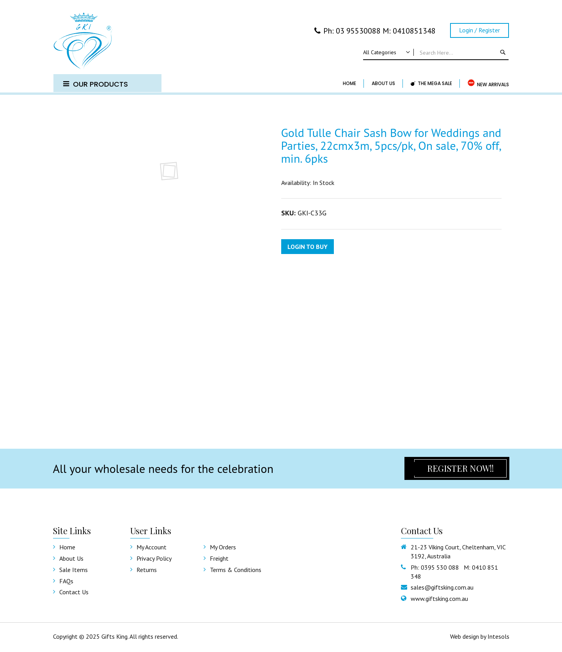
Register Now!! (460, 468)
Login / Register (479, 30)
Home (67, 547)
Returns (147, 570)
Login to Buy (307, 246)
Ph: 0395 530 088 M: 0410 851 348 (454, 571)
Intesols (498, 636)
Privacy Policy (154, 558)
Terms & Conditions (235, 570)
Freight (219, 558)
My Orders (223, 547)
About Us (71, 558)
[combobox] (436, 52)
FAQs (66, 581)
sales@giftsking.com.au (442, 587)
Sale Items (73, 570)
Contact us (74, 592)
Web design (464, 636)
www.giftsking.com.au (439, 598)
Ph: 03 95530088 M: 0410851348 (375, 31)
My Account (152, 547)
